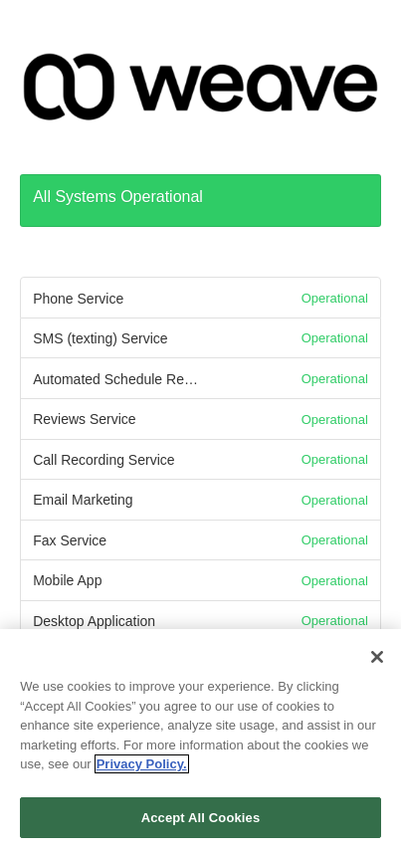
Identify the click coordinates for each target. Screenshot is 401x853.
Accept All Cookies (201, 824)
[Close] (377, 664)
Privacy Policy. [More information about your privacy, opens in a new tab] (142, 770)
